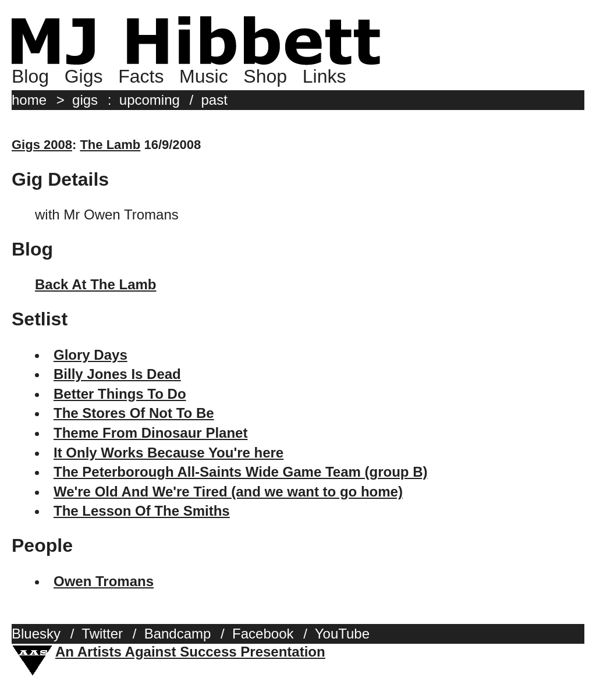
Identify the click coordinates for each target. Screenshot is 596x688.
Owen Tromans (104, 581)
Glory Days (90, 355)
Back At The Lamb (96, 284)
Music (203, 76)
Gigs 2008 (42, 144)
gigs (85, 100)
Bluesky (36, 633)
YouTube (342, 633)
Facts (141, 76)
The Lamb (110, 144)
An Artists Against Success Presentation (190, 651)
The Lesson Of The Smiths (142, 511)
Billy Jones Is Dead (117, 374)
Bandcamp (177, 633)
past (214, 100)
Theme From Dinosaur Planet (150, 433)
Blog (30, 76)
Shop (265, 76)
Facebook (262, 633)
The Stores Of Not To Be (134, 413)
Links (324, 76)
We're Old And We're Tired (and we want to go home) (228, 491)
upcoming (149, 100)
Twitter (102, 633)
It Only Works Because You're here (168, 452)
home (29, 100)
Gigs (84, 76)
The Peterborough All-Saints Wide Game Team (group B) (241, 472)
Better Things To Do (120, 394)
